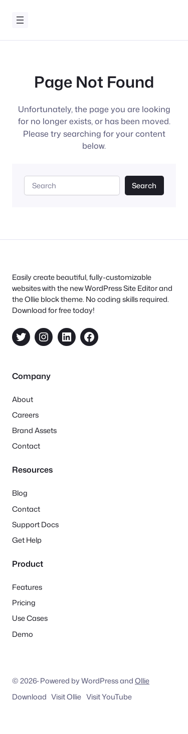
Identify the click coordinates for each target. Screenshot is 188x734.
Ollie (142, 680)
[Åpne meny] (20, 20)
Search (144, 185)
